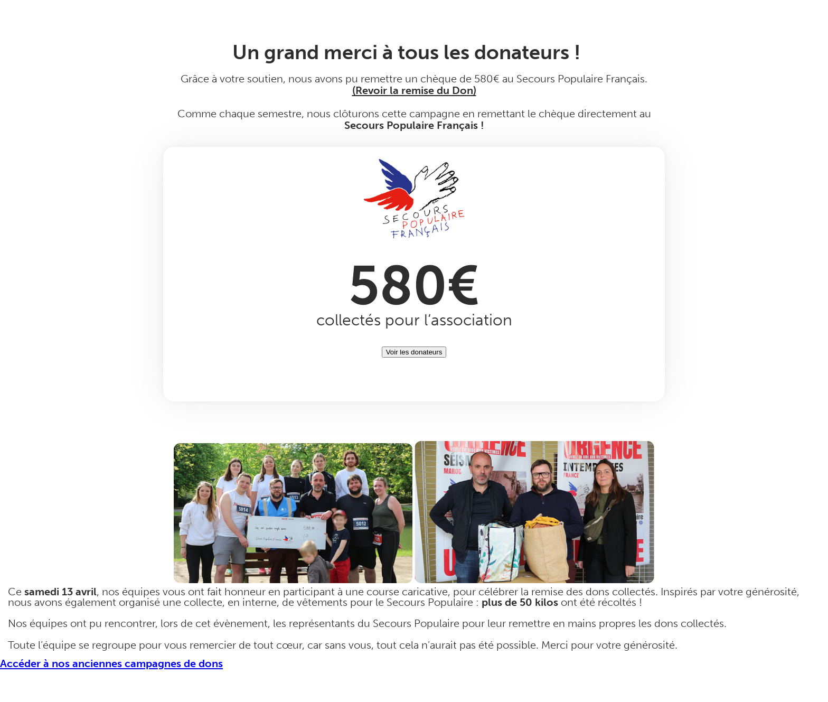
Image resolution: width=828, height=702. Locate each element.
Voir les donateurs (414, 352)
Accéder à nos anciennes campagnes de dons (111, 663)
